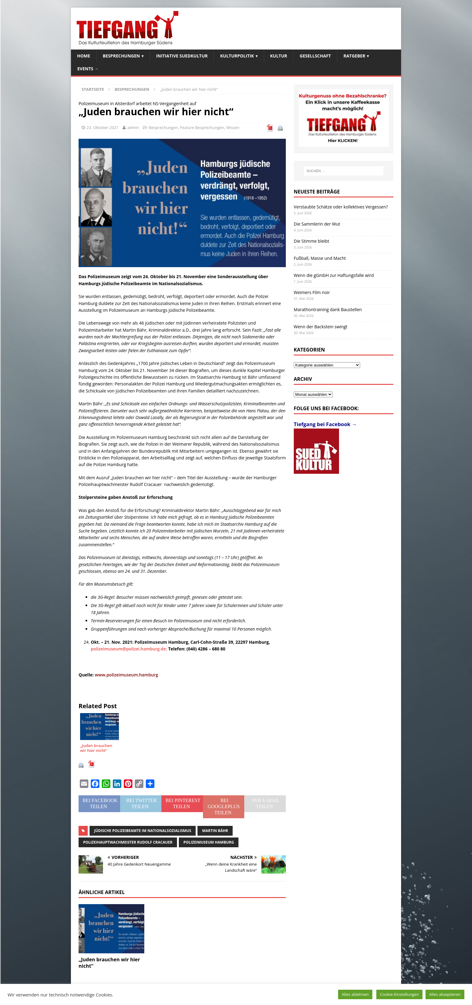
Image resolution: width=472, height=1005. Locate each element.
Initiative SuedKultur (182, 56)
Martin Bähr (215, 830)
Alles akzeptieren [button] (445, 994)
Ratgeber (354, 56)
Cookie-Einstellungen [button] (399, 994)
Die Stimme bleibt (311, 241)
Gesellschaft (315, 56)
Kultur (278, 56)
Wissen (232, 127)
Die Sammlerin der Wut (317, 224)
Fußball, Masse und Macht (320, 258)
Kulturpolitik (237, 56)
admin (133, 127)
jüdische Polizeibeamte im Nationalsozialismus (142, 830)
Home (83, 56)
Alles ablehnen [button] (355, 994)
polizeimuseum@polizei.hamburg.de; (129, 649)
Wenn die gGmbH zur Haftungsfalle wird (334, 275)
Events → (88, 69)
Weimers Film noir (312, 292)
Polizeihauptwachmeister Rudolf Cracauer (127, 842)
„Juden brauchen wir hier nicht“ (109, 962)
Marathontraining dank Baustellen (328, 309)
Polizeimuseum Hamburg (208, 842)
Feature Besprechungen (202, 127)
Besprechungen (121, 56)
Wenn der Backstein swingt (321, 326)
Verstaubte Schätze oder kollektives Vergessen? (341, 207)
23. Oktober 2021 (103, 127)
